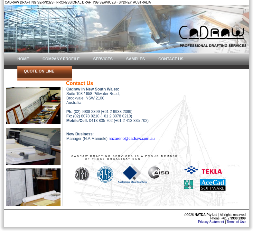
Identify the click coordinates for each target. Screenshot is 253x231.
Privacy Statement (211, 222)
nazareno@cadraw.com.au (131, 138)
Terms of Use (236, 222)
